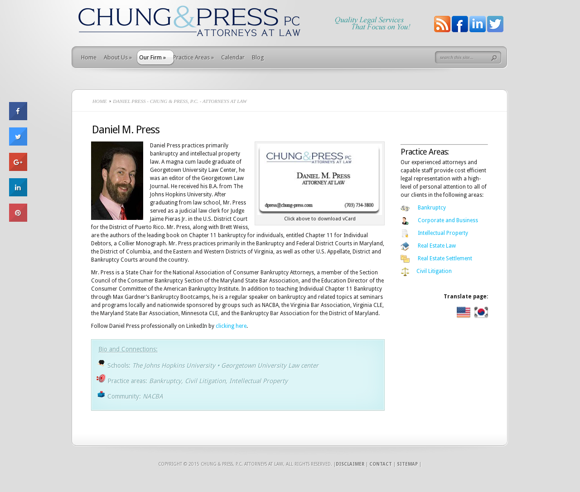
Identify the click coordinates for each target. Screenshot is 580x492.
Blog (258, 57)
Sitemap (407, 464)
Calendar (233, 57)
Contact (380, 464)
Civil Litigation (434, 271)
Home (89, 57)
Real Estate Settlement (445, 258)
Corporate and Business (448, 220)
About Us (118, 57)
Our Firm (152, 57)
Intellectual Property (443, 233)
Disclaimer (350, 464)
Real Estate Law (437, 246)
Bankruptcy (432, 208)
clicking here (231, 326)
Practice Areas (193, 57)
